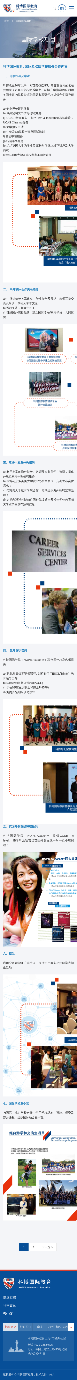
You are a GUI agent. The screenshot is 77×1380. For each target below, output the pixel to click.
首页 (6, 21)
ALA (51, 1374)
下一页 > (47, 1247)
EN (62, 8)
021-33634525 (44, 1344)
